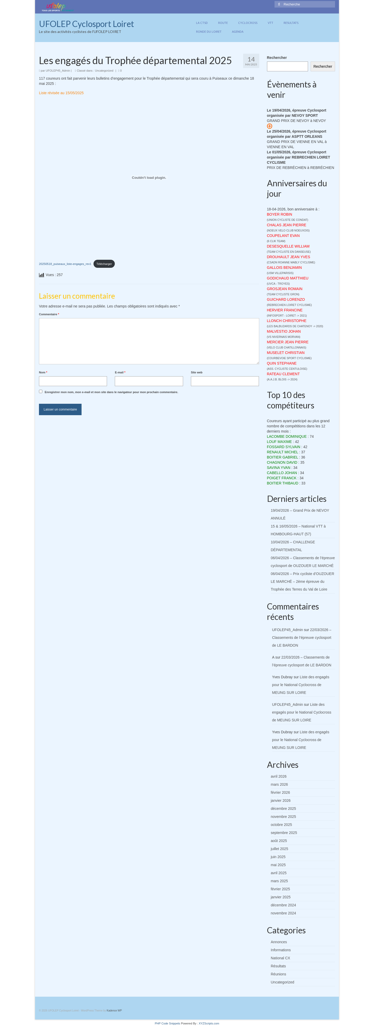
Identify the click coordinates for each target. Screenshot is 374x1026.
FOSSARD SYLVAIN (283, 447)
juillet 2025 (279, 849)
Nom (43, 372)
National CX (280, 958)
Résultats (278, 966)
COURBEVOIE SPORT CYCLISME (289, 358)
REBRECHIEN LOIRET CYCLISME (289, 304)
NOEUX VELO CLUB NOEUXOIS (288, 230)
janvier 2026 (281, 800)
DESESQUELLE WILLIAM (288, 246)
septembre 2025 (284, 833)
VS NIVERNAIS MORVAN (283, 336)
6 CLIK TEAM (276, 241)
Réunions (278, 974)
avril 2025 (279, 873)
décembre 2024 (283, 905)
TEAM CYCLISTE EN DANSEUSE (289, 251)
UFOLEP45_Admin (58, 70)
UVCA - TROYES (278, 283)
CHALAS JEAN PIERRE (286, 225)
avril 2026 (279, 776)
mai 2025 (278, 865)
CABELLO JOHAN (282, 473)
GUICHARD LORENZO (286, 299)
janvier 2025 (281, 897)
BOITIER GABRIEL (282, 457)
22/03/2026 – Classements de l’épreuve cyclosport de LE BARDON (301, 637)
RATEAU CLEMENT (283, 374)
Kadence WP (114, 1010)
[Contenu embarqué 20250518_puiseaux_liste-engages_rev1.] (149, 177)
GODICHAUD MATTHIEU (288, 278)
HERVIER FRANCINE (285, 310)
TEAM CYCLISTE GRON (283, 294)
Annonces (279, 942)
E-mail (120, 372)
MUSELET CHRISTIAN (286, 353)
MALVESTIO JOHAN (284, 331)
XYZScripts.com (209, 1023)
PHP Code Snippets (167, 1023)
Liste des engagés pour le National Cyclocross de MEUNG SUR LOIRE (300, 685)
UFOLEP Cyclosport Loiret (86, 24)
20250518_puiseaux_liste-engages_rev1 (65, 263)
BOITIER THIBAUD (282, 483)
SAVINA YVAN (278, 468)
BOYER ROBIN (279, 214)
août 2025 (279, 841)
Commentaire (49, 314)
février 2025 (280, 889)
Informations (281, 950)
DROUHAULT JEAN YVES (288, 257)
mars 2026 (279, 784)
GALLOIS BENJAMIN (284, 267)
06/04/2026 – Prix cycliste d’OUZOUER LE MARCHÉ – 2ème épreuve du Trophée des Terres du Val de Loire (302, 581)
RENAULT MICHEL (282, 452)
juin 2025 (278, 857)
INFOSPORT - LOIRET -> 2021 (287, 315)
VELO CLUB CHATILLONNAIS (286, 347)
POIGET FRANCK (282, 478)
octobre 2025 (281, 825)
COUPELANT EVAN (283, 236)
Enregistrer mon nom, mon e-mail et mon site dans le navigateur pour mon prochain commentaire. (111, 392)
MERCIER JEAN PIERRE (288, 342)
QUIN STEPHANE (282, 363)
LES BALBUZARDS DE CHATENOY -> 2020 (295, 326)
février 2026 (280, 792)
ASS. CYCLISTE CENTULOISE (287, 368)
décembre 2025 (283, 808)
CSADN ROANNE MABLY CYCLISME (291, 262)
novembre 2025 (283, 817)
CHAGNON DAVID (282, 462)
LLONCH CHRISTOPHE (286, 321)
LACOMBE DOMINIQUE (287, 436)
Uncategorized (104, 70)
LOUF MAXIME (279, 442)
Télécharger (104, 263)
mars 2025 (279, 881)
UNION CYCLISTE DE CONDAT (287, 219)
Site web (197, 372)
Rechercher (277, 58)
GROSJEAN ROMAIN (285, 289)
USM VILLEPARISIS (280, 273)
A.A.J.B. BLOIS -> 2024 (282, 379)
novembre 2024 (283, 913)
